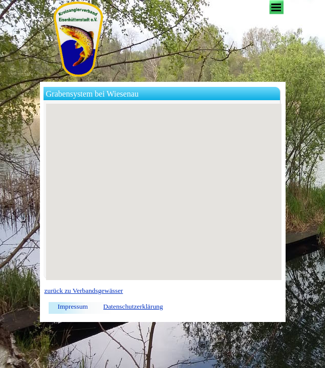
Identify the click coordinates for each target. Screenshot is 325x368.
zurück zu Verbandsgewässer (84, 290)
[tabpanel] (163, 291)
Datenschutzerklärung (133, 306)
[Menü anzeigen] (276, 7)
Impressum (73, 306)
